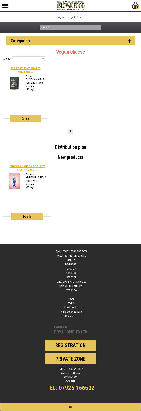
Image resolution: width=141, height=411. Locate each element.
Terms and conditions (71, 311)
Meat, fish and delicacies (71, 255)
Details (25, 118)
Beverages (71, 264)
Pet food (72, 277)
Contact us (71, 316)
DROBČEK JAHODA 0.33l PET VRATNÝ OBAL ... (27, 168)
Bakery (71, 260)
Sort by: (6, 58)
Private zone (70, 359)
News (71, 298)
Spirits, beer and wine (71, 286)
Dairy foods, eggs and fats (71, 251)
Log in (60, 17)
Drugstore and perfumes (71, 281)
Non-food (71, 273)
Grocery (71, 268)
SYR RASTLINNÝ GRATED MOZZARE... (25, 70)
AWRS (71, 303)
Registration (75, 17)
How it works (71, 307)
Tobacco (71, 290)
